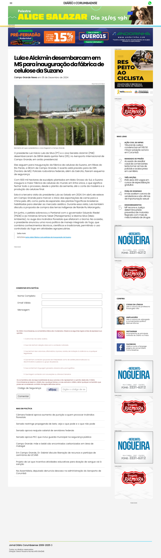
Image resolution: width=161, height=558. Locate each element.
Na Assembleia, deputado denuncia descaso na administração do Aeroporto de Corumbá (58, 473)
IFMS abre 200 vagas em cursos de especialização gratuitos (136, 182)
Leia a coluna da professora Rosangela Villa (137, 307)
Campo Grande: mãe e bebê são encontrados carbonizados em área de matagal (55, 446)
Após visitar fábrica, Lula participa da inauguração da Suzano (49, 239)
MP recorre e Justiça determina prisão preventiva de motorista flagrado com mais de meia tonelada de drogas (136, 212)
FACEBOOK (130, 344)
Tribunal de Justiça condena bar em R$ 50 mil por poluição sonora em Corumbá (135, 148)
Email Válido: (25, 304)
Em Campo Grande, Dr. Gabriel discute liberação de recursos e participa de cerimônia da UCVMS (57, 455)
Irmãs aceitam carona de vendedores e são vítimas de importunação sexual (136, 196)
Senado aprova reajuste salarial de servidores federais (46, 431)
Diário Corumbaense (80, 3)
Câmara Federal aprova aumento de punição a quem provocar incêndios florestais (56, 417)
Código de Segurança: (30, 389)
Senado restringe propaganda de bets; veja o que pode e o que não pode (56, 425)
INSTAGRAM (130, 331)
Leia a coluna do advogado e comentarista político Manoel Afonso (137, 321)
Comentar (24, 397)
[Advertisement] (59, 266)
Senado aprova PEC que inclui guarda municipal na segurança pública (54, 438)
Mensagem (25, 311)
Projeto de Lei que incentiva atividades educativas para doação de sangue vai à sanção (58, 464)
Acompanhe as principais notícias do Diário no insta (136, 334)
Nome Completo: (28, 297)
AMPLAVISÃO (131, 317)
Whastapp (148, 3)
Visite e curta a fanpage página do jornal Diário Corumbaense (135, 348)
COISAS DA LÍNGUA (133, 304)
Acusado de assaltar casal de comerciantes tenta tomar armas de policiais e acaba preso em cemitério (135, 165)
